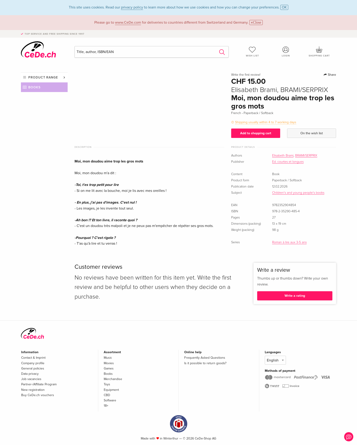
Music (108, 358)
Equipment (111, 390)
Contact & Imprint (33, 358)
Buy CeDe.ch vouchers (37, 395)
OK (284, 7)
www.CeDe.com (128, 22)
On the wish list (311, 133)
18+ (106, 406)
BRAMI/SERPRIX (306, 155)
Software (110, 400)
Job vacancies (31, 379)
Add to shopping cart (255, 133)
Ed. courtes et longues (288, 161)
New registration (33, 390)
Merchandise (113, 379)
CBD (107, 395)
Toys (107, 384)
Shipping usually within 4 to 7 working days (265, 122)
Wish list (252, 51)
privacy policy (132, 7)
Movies (109, 363)
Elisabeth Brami (283, 155)
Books (34, 87)
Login (286, 51)
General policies (32, 368)
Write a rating (295, 296)
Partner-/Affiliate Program (39, 384)
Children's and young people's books (298, 192)
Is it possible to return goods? (205, 363)
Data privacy (30, 374)
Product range (43, 77)
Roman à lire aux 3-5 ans (289, 242)
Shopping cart (319, 51)
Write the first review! (245, 74)
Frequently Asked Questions (204, 358)
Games (109, 368)
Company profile (32, 363)
